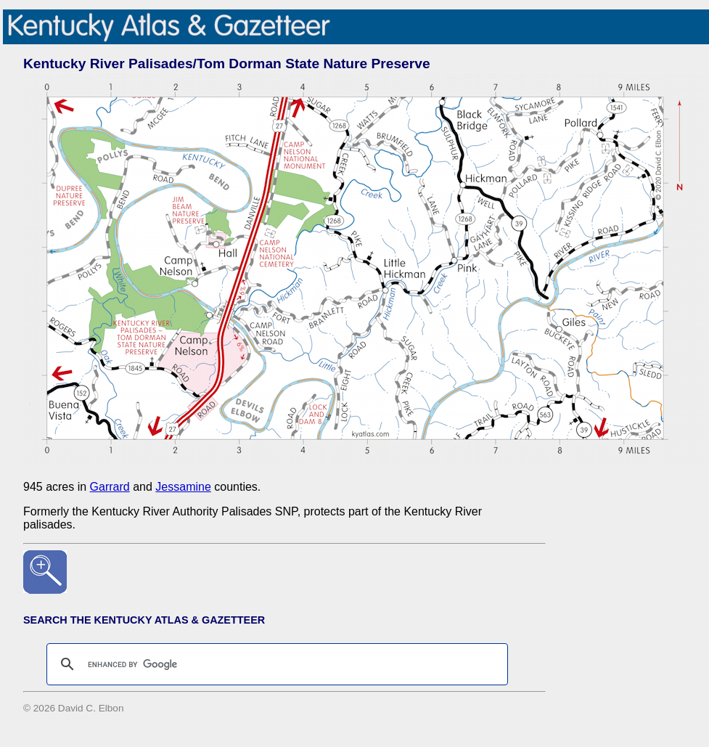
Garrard (110, 487)
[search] (275, 664)
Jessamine (182, 487)
